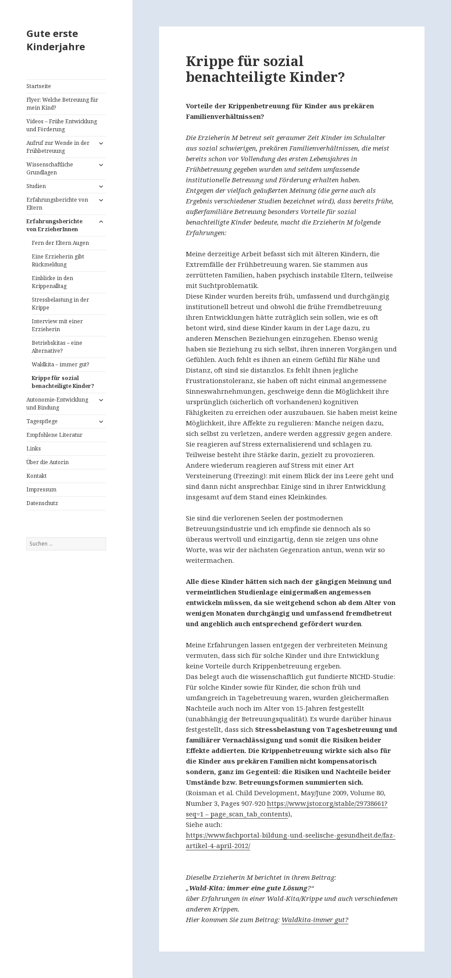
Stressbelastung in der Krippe (60, 303)
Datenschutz (42, 503)
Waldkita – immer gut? (60, 364)
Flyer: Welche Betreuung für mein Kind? (62, 103)
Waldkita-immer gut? (314, 919)
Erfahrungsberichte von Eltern (57, 203)
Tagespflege (42, 421)
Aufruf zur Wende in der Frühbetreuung (57, 147)
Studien (36, 186)
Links (33, 448)
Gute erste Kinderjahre (55, 39)
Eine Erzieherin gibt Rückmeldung (58, 260)
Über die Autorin (47, 462)
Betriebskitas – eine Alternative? (57, 346)
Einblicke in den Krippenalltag (52, 282)
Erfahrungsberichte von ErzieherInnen (54, 225)
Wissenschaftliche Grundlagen (49, 168)
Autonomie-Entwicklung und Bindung (57, 403)
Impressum (41, 489)
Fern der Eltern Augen (60, 243)
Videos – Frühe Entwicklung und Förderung (61, 125)
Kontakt (36, 476)
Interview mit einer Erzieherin (57, 325)
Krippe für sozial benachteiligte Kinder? (63, 382)
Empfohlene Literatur (54, 435)
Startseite (38, 86)
